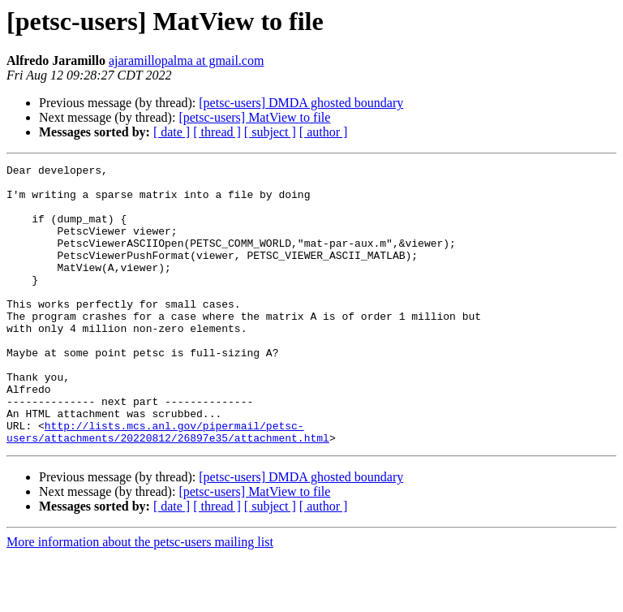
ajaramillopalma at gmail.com (186, 60)
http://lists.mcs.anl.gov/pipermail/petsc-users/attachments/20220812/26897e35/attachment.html (167, 486)
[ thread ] (217, 132)
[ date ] (171, 132)
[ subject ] (270, 132)
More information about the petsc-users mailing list (139, 598)
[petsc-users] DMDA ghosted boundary (301, 103)
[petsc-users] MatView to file (254, 117)
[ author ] (323, 132)
